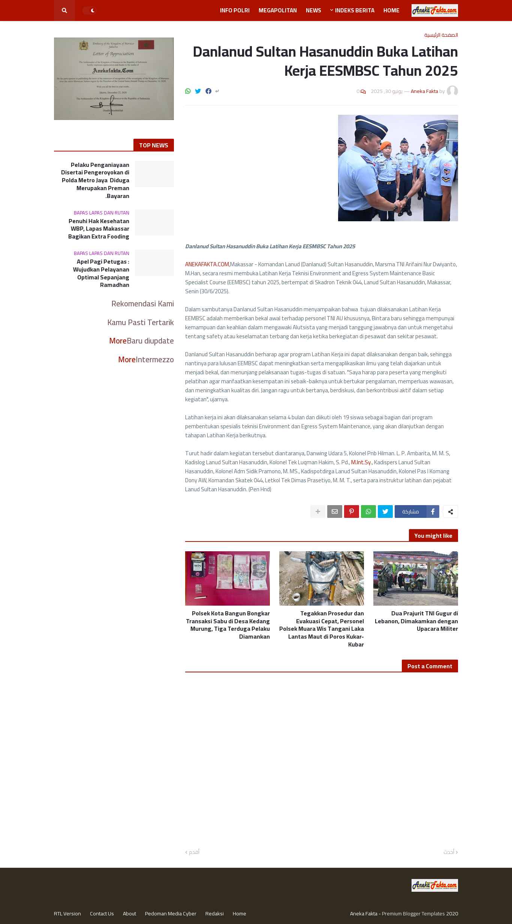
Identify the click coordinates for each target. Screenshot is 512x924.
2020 (452, 913)
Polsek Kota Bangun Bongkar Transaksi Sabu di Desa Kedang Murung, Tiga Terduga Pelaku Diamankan (228, 624)
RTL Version (67, 913)
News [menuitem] (313, 10)
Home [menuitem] (391, 10)
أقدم (194, 852)
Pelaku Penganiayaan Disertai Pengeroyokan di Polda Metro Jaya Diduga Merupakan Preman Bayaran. (95, 180)
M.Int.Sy (361, 462)
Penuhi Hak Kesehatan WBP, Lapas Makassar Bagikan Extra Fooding (98, 228)
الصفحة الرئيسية (441, 35)
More (118, 340)
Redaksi (214, 913)
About (129, 913)
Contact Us (102, 913)
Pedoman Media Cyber (170, 913)
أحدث (448, 852)
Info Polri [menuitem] (235, 10)
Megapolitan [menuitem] (278, 10)
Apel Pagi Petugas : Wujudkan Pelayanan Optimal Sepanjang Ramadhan (101, 273)
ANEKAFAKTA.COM (207, 264)
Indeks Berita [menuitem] (354, 10)
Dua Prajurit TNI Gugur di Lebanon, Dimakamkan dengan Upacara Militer (416, 621)
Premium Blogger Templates (413, 913)
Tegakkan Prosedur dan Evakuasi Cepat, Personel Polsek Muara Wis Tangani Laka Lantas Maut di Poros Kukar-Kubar (321, 628)
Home (239, 913)
